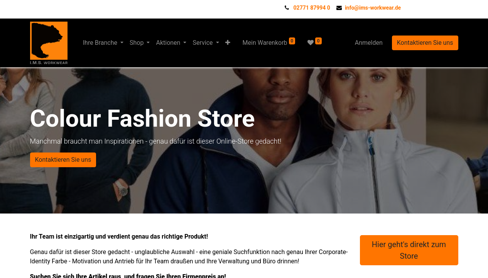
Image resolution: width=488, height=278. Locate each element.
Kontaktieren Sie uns (425, 42)
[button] (227, 43)
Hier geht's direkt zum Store (409, 250)
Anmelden (369, 42)
